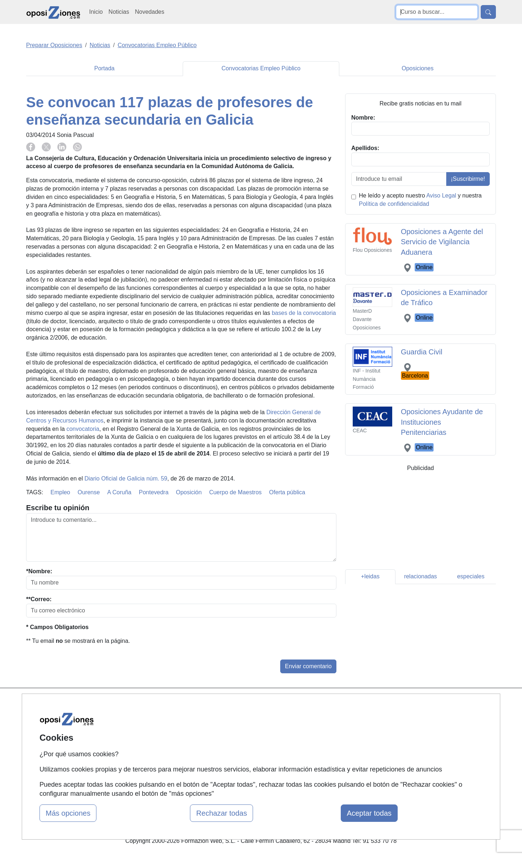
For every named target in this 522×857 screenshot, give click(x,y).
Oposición (189, 492)
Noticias (118, 12)
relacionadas (420, 576)
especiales (471, 576)
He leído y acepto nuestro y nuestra (420, 199)
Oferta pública (287, 492)
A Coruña (119, 492)
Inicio (96, 12)
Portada (104, 68)
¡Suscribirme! (468, 179)
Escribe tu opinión (57, 508)
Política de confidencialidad (394, 204)
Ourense (89, 492)
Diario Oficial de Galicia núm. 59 (125, 478)
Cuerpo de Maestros (235, 492)
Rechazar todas (221, 813)
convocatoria (82, 429)
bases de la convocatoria (304, 313)
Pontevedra (154, 492)
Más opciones (68, 813)
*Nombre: (39, 571)
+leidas (370, 576)
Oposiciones (418, 68)
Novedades (149, 12)
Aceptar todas (369, 813)
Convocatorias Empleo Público (261, 68)
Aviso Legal (441, 195)
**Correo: (38, 599)
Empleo (60, 492)
